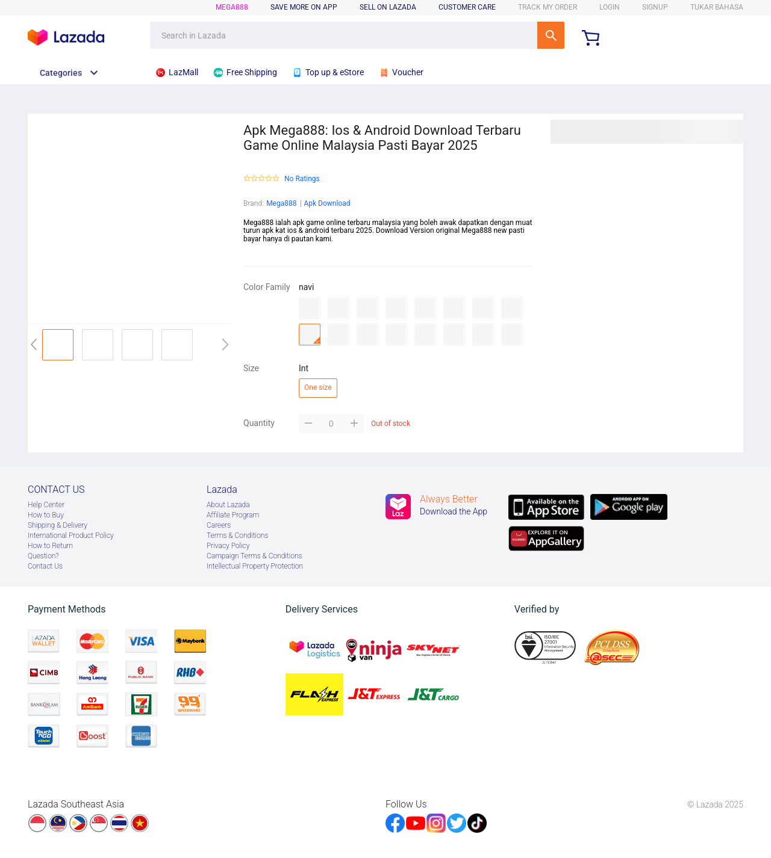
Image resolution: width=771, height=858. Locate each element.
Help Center (46, 505)
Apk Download (327, 203)
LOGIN (609, 7)
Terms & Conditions (237, 535)
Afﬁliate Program (233, 515)
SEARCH (550, 35)
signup (655, 7)
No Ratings (302, 179)
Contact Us (45, 566)
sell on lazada (388, 7)
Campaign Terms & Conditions (254, 556)
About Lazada (228, 505)
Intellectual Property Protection (255, 566)
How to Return (50, 546)
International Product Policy (71, 535)
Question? (43, 556)
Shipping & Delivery (57, 525)
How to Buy (46, 515)
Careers (219, 525)
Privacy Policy (228, 546)
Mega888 (281, 203)
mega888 (232, 7)
